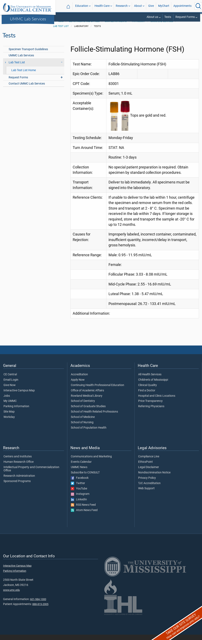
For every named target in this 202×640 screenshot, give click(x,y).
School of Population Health (88, 433)
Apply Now (78, 385)
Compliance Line (148, 462)
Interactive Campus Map (19, 396)
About (138, 6)
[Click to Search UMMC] (198, 6)
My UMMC (10, 406)
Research (122, 6)
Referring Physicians (151, 411)
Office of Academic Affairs (87, 396)
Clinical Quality (147, 390)
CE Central (10, 379)
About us (152, 17)
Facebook (80, 483)
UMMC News (79, 472)
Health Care (102, 6)
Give (151, 6)
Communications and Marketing (91, 462)
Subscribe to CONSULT (85, 478)
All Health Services (149, 379)
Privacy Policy (147, 483)
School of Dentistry (83, 406)
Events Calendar (81, 467)
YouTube (79, 494)
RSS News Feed (83, 510)
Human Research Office (19, 467)
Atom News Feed (84, 515)
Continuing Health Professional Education (97, 390)
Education (81, 6)
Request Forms (185, 17)
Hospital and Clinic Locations (156, 401)
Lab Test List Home (23, 75)
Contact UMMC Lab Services (27, 89)
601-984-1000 (38, 604)
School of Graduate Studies (88, 411)
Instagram (80, 499)
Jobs (7, 401)
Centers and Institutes (18, 462)
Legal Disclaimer (148, 472)
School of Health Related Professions (94, 417)
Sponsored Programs (17, 486)
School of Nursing (82, 427)
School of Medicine (83, 422)
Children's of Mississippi (153, 385)
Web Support (146, 493)
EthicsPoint (145, 467)
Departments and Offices (84, 26)
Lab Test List (61, 31)
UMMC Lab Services (28, 19)
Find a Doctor (146, 396)
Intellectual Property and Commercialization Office (31, 474)
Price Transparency (150, 406)
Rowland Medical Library (86, 401)
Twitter (78, 488)
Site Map (9, 417)
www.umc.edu (11, 595)
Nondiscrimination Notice (154, 478)
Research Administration (19, 481)
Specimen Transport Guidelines (28, 54)
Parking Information (16, 411)
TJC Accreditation (149, 488)
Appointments (182, 6)
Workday (9, 422)
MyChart (163, 6)
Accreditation (79, 379)
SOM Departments (116, 26)
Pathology (138, 26)
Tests (167, 17)
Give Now (10, 390)
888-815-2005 (40, 609)
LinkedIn (79, 505)
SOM (61, 26)
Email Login (11, 385)
